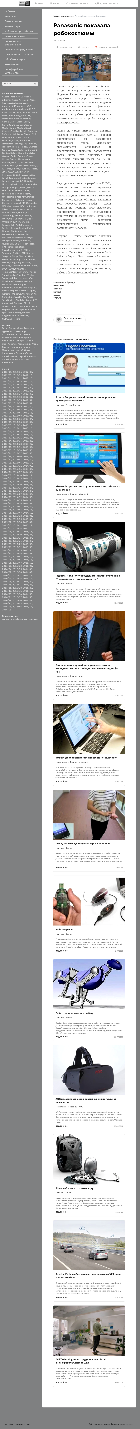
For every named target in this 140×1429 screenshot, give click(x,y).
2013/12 (17, 428)
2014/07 (17, 472)
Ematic (19, 137)
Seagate (6, 256)
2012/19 (27, 384)
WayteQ (32, 287)
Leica (24, 178)
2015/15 (27, 528)
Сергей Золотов (27, 356)
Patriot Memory (10, 228)
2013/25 (17, 440)
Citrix (26, 121)
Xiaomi (12, 297)
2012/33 (17, 400)
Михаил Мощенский (12, 350)
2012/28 (27, 394)
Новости (54, 3)
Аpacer (5, 303)
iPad (9, 168)
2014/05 (27, 469)
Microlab (6, 193)
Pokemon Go (22, 234)
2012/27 (17, 394)
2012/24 (17, 390)
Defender (6, 134)
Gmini (14, 156)
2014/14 (27, 478)
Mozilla (33, 203)
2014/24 (27, 487)
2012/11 (6, 378)
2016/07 (6, 572)
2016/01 (6, 566)
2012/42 (17, 409)
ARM (4, 112)
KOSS (15, 175)
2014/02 (27, 465)
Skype (24, 259)
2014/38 (17, 503)
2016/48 (6, 609)
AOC (29, 106)
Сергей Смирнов (11, 359)
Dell (14, 134)
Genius (5, 153)
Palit (18, 225)
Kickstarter (22, 171)
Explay (15, 140)
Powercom (17, 237)
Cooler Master (17, 128)
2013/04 (27, 419)
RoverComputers (11, 250)
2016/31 (17, 591)
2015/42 (27, 556)
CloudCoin (18, 125)
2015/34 (6, 550)
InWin (26, 165)
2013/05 (6, 422)
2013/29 (27, 444)
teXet (24, 272)
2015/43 (6, 559)
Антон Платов (22, 334)
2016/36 (6, 597)
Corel (28, 128)
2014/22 (6, 487)
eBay (4, 137)
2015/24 (27, 537)
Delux (20, 134)
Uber (24, 278)
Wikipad (31, 290)
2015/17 (17, 531)
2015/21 (27, 534)
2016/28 (17, 588)
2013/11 (6, 428)
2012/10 (27, 375)
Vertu (5, 284)
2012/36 (17, 403)
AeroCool (24, 100)
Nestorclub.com (126, 1424)
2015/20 (17, 534)
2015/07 (6, 522)
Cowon (5, 131)
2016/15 (27, 578)
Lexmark (15, 181)
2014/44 (17, 509)
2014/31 (6, 497)
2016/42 (6, 603)
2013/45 (6, 462)
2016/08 (17, 572)
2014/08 (27, 472)
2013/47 (27, 462)
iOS (4, 168)
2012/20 (6, 387)
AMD (14, 106)
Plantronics (16, 231)
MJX (24, 196)
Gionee (5, 156)
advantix (6, 100)
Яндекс (15, 309)
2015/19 (6, 534)
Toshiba (21, 275)
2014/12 (6, 478)
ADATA (19, 96)
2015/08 (17, 522)
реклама (33, 619)
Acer (13, 96)
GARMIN (32, 146)
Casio (13, 121)
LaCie (31, 175)
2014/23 (17, 487)
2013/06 (17, 422)
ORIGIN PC (15, 221)
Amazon (6, 106)
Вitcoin (27, 303)
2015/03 (27, 516)
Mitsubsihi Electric (11, 196)
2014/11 (27, 475)
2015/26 (17, 541)
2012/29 (6, 397)
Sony (12, 262)
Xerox (5, 297)
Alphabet (24, 103)
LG (21, 181)
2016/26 (6, 588)
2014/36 (27, 500)
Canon (5, 121)
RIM (4, 247)
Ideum (5, 165)
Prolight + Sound (10, 240)
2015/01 (6, 516)
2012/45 (17, 412)
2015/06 (27, 519)
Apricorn (13, 109)
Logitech (12, 184)
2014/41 (17, 506)
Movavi (17, 203)
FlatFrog (18, 143)
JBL (9, 171)
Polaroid (6, 237)
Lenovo (32, 178)
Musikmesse (13, 206)
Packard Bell (8, 225)
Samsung (7, 253)
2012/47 (6, 415)
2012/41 (6, 409)
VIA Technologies (17, 284)
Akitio (33, 100)
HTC (17, 162)
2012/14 (6, 381)
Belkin (5, 115)
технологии (67, 16)
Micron (15, 193)
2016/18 (6, 581)
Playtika (6, 309)
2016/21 (17, 581)
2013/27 (6, 444)
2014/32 (17, 497)
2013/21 (17, 437)
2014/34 (6, 500)
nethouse (31, 206)
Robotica (19, 247)
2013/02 (6, 419)
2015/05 (17, 519)
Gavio (14, 150)
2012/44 (6, 412)
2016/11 (17, 575)
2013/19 (27, 434)
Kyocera (23, 175)
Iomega (33, 165)
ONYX (5, 218)
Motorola (19, 200)
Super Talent (30, 265)
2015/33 (27, 547)
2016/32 (27, 591)
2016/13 (6, 578)
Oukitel (25, 221)
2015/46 (6, 563)
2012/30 (17, 397)
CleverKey (7, 125)
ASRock (11, 112)
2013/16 (27, 431)
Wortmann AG (29, 294)
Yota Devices (8, 300)
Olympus (26, 215)
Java (4, 171)
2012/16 (27, 381)
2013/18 (17, 434)
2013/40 (17, 456)
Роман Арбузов (24, 353)
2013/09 (17, 425)
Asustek (26, 112)
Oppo (30, 218)
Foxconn (31, 143)
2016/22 (27, 581)
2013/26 (27, 440)
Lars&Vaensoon (20, 315)
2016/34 (17, 594)
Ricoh (31, 243)
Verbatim (28, 281)
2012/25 (27, 390)
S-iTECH (25, 250)
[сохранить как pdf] (106, 47)
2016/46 (17, 606)
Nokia (23, 209)
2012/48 (17, 415)
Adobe (27, 96)
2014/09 (6, 475)
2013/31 (17, 447)
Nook (14, 212)
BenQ (12, 115)
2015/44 (17, 559)
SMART (5, 262)
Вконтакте (7, 306)
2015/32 (17, 547)
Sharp (15, 256)
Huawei (24, 162)
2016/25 (27, 584)
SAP (23, 253)
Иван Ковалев (9, 344)
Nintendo (14, 209)
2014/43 (6, 509)
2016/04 (6, 569)
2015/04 (6, 519)
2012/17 (6, 384)
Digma (27, 134)
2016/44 (27, 603)
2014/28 (6, 494)
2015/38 (17, 553)
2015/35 (17, 550)
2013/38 (27, 453)
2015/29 (17, 544)
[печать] (83, 47)
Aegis (15, 100)
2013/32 (27, 447)
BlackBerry (7, 118)
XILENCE (21, 297)
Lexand (5, 181)
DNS (34, 134)
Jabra (34, 168)
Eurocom (6, 140)
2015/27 (27, 541)
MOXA (25, 203)
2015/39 (27, 553)
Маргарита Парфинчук (23, 347)
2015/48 (27, 563)
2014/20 (17, 484)
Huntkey (17, 312)
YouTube (20, 300)
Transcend (7, 278)
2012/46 (27, 412)
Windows (16, 294)
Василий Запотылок (12, 337)
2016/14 (17, 578)
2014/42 (27, 506)
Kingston (6, 175)
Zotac (29, 300)
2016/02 (17, 566)
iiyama (13, 165)
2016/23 (6, 584)
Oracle (5, 221)
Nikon (5, 209)
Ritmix (10, 247)
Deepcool (32, 131)
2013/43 (17, 459)
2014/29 (17, 494)
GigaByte (29, 153)
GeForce (22, 150)
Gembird (32, 150)
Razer (25, 243)
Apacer (23, 309)
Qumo (17, 243)
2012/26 (6, 394)
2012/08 (6, 375)
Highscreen (24, 159)
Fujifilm (15, 146)
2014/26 (17, 490)
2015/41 (17, 556)
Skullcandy (14, 259)
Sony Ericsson (23, 262)
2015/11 (17, 525)
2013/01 (27, 415)
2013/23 (27, 437)
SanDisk (17, 253)
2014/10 (17, 475)
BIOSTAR (25, 115)
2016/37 (17, 597)
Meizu (23, 187)
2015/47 (17, 563)
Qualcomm (7, 243)
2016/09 (27, 572)
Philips (30, 228)
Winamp (6, 294)
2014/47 (17, 512)
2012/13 (27, 378)
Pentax (22, 228)
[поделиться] (64, 47)
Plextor (27, 231)
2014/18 (27, 481)
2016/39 (6, 600)
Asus (19, 112)
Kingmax (6, 315)
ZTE (35, 300)
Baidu (34, 112)
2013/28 (17, 444)
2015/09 (27, 522)
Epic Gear (7, 312)
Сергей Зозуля (9, 356)
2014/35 (17, 500)
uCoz (31, 278)
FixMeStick (7, 143)
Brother (26, 118)
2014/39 (27, 503)
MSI (4, 206)
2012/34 (27, 400)
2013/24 (6, 440)
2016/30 (6, 591)
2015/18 (27, 531)
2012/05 (6, 372)
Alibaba (14, 103)
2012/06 (17, 372)
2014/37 (6, 503)
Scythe (29, 253)
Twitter (17, 278)
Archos (22, 109)
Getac (13, 153)
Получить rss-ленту (106, 3)
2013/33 (6, 450)
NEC (22, 206)
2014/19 (6, 484)
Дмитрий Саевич (24, 340)
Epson (27, 137)
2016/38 (27, 597)
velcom (19, 281)
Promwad (25, 240)
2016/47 (27, 606)
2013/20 (6, 437)
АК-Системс (16, 303)
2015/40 (6, 556)
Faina (4, 328)
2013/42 (6, 459)
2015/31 (6, 547)
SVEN (4, 268)
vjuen (20, 328)
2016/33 (6, 594)
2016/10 (6, 575)
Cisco (19, 121)
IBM (31, 162)
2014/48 (27, 512)
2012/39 (17, 406)
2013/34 (17, 450)
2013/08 (6, 425)
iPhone (15, 168)
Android (21, 106)
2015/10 (6, 525)
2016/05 (17, 569)
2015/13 (6, 528)
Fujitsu (24, 146)
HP (12, 162)
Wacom (23, 287)
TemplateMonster (11, 272)
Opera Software (17, 218)
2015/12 (27, 525)
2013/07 (27, 422)
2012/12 (17, 378)
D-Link (23, 131)
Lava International (11, 178)
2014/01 (17, 465)
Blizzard (18, 118)
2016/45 (6, 606)
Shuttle (22, 256)
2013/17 (6, 434)
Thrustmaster (9, 275)
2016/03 (27, 566)
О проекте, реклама (77, 3)
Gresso (13, 159)
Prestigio (28, 237)
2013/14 (6, 431)
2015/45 (27, 559)
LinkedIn (28, 181)
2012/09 (17, 375)
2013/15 (17, 431)
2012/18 (17, 384)
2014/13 (17, 478)
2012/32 (6, 400)
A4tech (5, 96)
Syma (11, 268)
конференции (20, 619)
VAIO (11, 281)
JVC (14, 171)
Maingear (14, 187)
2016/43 (17, 603)
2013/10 (27, 425)
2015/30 (27, 544)
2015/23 (17, 537)
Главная (39, 3)
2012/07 (27, 372)
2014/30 (27, 494)
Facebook (25, 140)
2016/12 (27, 575)
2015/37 (6, 553)
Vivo (16, 287)
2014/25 (6, 490)
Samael (12, 328)
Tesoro (16, 319)
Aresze (31, 309)
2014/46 (6, 512)
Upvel (5, 281)
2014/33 (27, 497)
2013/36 (6, 453)
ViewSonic (7, 287)
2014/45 (27, 509)
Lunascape (24, 184)
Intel (19, 165)
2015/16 (6, 531)
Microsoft (25, 193)
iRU (29, 168)
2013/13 (27, 428)
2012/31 (27, 397)
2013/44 (27, 459)
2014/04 (17, 469)
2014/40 (6, 506)
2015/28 (6, 544)
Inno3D (26, 312)
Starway (6, 265)
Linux (4, 184)
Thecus (32, 272)
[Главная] (24, 3)
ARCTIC (31, 109)
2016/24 (17, 584)
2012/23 (6, 390)
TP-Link (30, 275)
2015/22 (6, 537)
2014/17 (17, 481)
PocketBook (8, 234)
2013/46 (17, 462)
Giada (21, 153)
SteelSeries (17, 265)
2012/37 (27, 403)
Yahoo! (30, 297)
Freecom (6, 146)
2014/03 (6, 469)
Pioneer (6, 231)
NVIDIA (21, 212)
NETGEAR (7, 319)
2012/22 (27, 387)
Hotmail (6, 162)
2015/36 (27, 550)
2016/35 (27, 594)
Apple (5, 109)
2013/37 (17, 453)
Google (21, 156)
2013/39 (6, 456)
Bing (18, 115)
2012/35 (6, 403)
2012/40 (27, 406)
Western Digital (10, 290)
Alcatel (5, 103)
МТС (16, 306)
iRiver (23, 168)
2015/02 (17, 516)
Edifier (11, 137)
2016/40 (17, 600)
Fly (25, 143)
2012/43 (27, 409)
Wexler (22, 290)
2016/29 (27, 588)
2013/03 (17, 419)
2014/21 (27, 484)
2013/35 (27, 450)
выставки (7, 619)
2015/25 (6, 541)
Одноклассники (28, 306)
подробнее (62, 424)
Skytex (31, 259)
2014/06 (6, 472)
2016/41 (27, 600)
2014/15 (6, 481)
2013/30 (6, 447)
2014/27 (27, 490)
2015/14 (17, 528)
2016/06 (27, 569)
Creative (14, 131)
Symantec (20, 268)
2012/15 (17, 381)
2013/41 (27, 456)
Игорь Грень (24, 344)
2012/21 (17, 387)
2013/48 (6, 465)
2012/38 (6, 406)
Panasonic (26, 225)
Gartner (6, 150)
